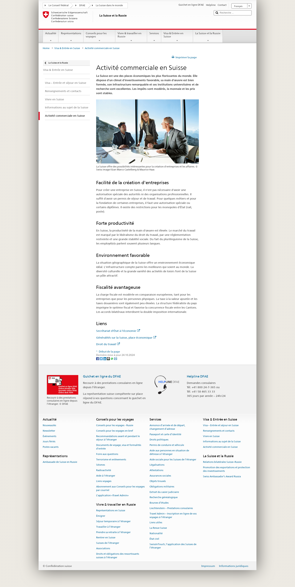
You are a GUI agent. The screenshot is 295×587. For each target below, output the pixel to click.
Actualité (50, 37)
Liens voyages (103, 481)
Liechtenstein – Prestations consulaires (171, 508)
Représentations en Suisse (110, 510)
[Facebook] (98, 358)
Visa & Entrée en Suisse (177, 37)
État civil (154, 538)
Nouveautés (49, 425)
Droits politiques (159, 439)
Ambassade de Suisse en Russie (60, 462)
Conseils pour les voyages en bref (114, 430)
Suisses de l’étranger (107, 543)
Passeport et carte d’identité (165, 434)
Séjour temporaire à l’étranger (113, 521)
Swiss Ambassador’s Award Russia (222, 476)
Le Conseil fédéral (59, 5)
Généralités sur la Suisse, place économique (126, 337)
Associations (103, 548)
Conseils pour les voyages (99, 37)
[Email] (115, 358)
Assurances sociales (160, 475)
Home (46, 48)
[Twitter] (101, 358)
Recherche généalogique (164, 497)
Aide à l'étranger (105, 475)
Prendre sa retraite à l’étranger (113, 532)
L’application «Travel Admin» (112, 495)
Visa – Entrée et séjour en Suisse (221, 425)
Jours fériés (49, 441)
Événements (49, 436)
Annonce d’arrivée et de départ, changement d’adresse (167, 427)
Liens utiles (156, 522)
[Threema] (108, 358)
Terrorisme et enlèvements (111, 459)
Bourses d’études (159, 502)
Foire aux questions (107, 454)
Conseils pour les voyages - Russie (114, 425)
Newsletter (49, 430)
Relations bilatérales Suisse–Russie (222, 462)
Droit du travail (108, 344)
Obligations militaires (162, 486)
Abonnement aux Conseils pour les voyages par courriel (120, 488)
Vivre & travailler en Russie (131, 37)
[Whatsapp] (112, 358)
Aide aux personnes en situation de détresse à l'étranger (169, 452)
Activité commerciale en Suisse (220, 447)
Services (154, 37)
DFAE (82, 5)
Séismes (100, 465)
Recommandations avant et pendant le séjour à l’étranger (118, 438)
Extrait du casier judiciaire (164, 492)
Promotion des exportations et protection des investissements (226, 469)
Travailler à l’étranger (108, 526)
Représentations (71, 37)
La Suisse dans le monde (109, 5)
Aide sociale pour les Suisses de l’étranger (173, 459)
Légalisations (157, 465)
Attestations (156, 470)
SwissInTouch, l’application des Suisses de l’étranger (173, 546)
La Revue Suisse (158, 527)
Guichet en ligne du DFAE (102, 376)
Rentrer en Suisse (105, 537)
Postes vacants (51, 447)
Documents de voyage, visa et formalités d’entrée (118, 447)
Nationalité (156, 533)
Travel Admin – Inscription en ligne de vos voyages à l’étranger (173, 515)
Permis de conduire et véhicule (167, 445)
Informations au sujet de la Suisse (222, 441)
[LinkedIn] (105, 358)
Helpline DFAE (197, 376)
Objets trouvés (158, 481)
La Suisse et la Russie (208, 37)
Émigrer (100, 515)
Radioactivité (103, 470)
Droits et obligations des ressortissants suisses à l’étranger (117, 555)
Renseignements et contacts (218, 430)
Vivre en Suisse (211, 436)
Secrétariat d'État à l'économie (118, 331)
